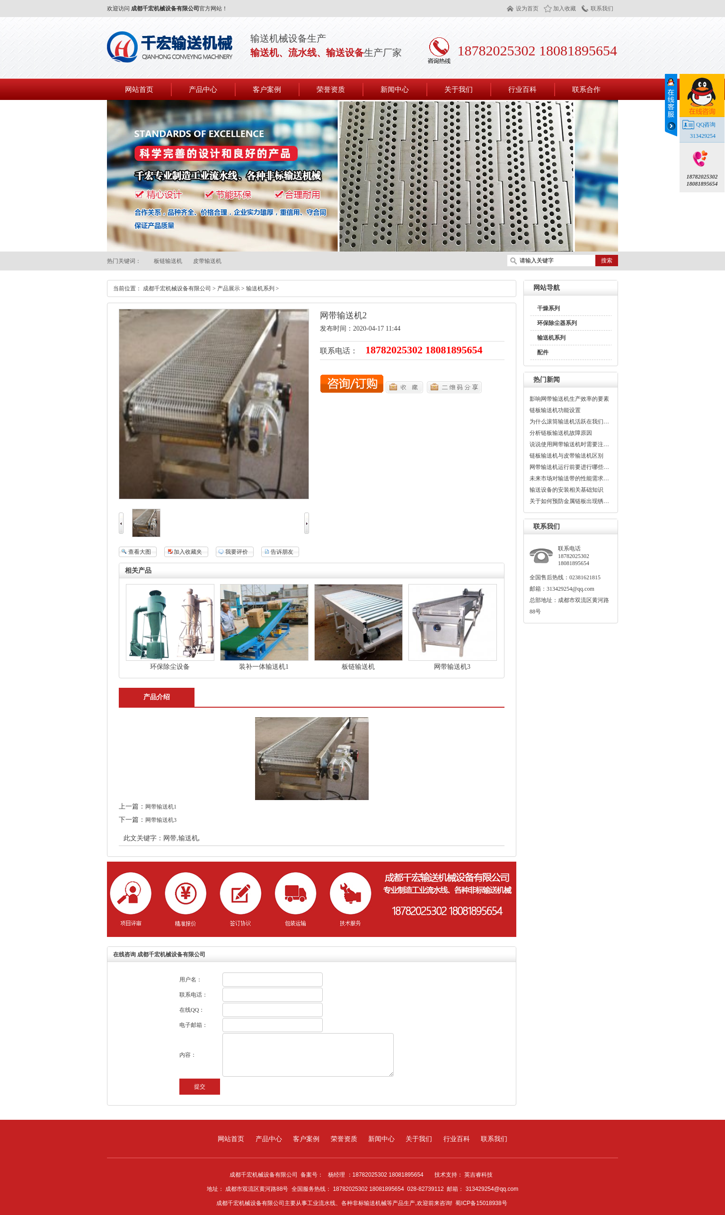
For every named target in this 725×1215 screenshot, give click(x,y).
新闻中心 (381, 1139)
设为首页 (527, 8)
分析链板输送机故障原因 (561, 433)
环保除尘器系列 (557, 323)
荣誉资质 (344, 1139)
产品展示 (228, 288)
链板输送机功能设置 (555, 410)
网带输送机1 (161, 806)
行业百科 (456, 1139)
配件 (542, 352)
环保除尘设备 (170, 666)
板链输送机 (168, 261)
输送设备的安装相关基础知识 (566, 489)
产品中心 (269, 1139)
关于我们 (419, 1139)
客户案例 (306, 1139)
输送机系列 (551, 337)
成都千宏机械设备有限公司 (177, 288)
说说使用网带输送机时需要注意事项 (570, 444)
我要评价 (236, 552)
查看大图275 (135, 553)
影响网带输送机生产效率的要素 (569, 399)
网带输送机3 (452, 666)
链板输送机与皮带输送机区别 (566, 455)
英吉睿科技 (478, 1174)
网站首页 (139, 89)
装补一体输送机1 (264, 666)
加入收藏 (564, 8)
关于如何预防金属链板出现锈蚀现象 (570, 501)
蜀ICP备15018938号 (481, 1203)
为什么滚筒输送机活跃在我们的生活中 (570, 421)
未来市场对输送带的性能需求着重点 (570, 478)
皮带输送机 (207, 261)
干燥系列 (548, 308)
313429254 (703, 136)
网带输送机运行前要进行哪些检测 (570, 467)
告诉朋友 (282, 552)
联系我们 (602, 8)
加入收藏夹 (188, 552)
